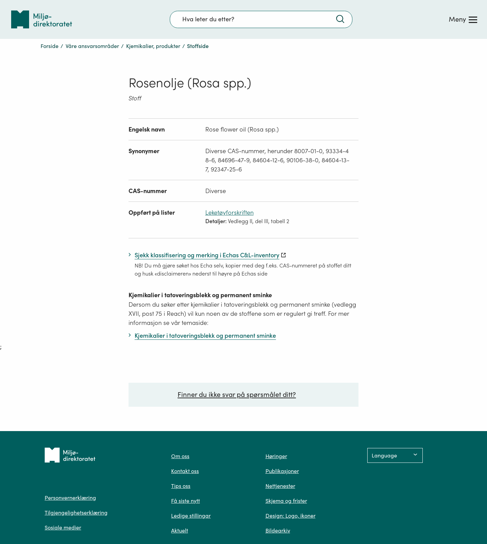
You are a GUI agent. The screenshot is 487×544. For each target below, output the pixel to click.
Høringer (276, 456)
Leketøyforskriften (229, 212)
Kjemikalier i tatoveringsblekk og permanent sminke (200, 295)
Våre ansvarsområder (92, 46)
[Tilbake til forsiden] (41, 19)
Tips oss (180, 485)
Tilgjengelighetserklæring (76, 512)
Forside (50, 46)
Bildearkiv (277, 530)
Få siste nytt (185, 500)
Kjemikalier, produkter (153, 46)
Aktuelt (179, 530)
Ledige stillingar (191, 515)
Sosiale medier (63, 527)
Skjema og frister (286, 500)
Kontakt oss (185, 471)
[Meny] (463, 19)
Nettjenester (280, 485)
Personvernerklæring (70, 497)
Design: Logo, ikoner (290, 515)
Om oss (180, 456)
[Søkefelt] (261, 19)
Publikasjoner (282, 471)
